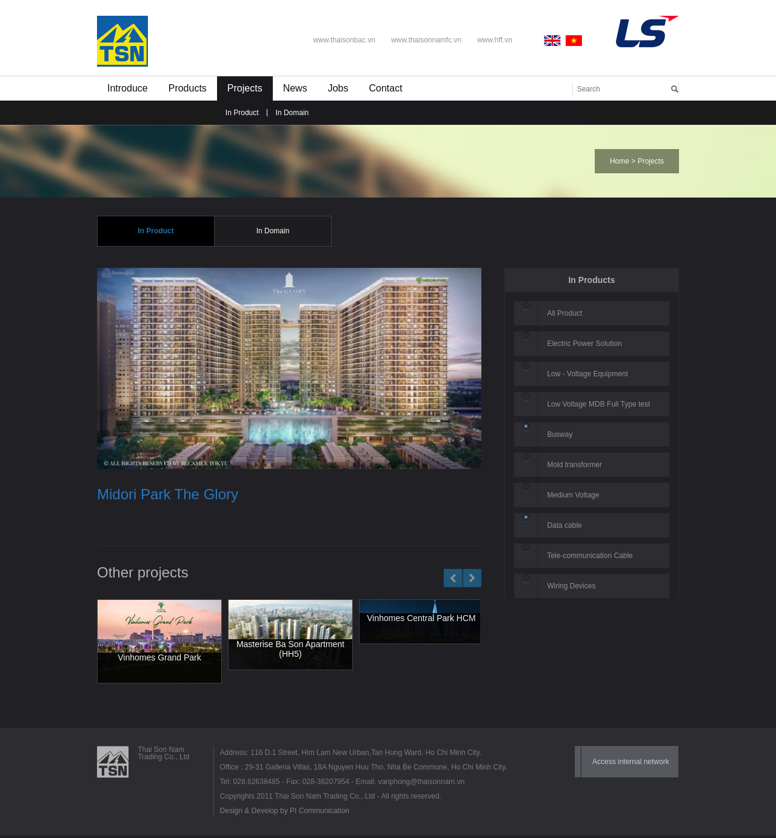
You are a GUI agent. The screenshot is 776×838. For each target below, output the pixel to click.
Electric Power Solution (584, 344)
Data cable (564, 526)
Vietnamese (574, 40)
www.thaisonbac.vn (344, 40)
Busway (559, 435)
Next (472, 579)
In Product (242, 112)
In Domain (292, 112)
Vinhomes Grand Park (159, 658)
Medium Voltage (573, 495)
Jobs (338, 88)
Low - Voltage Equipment (587, 374)
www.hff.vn (494, 40)
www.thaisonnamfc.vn (426, 40)
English (555, 40)
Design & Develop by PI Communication (284, 813)
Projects (245, 88)
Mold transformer (574, 465)
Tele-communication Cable (589, 556)
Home (619, 161)
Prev (453, 579)
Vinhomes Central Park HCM (421, 619)
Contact (385, 88)
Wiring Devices (571, 586)
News (295, 88)
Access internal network (630, 764)
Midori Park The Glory (167, 495)
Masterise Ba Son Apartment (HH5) (290, 649)
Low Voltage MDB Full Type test (598, 405)
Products (188, 88)
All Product (564, 314)
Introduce (127, 88)
